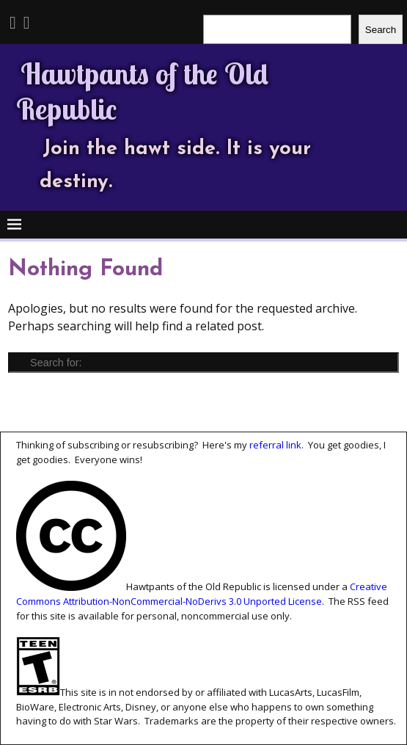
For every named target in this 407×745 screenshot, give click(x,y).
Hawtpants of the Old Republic (142, 91)
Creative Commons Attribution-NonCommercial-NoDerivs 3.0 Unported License (201, 594)
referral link (275, 444)
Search (380, 29)
